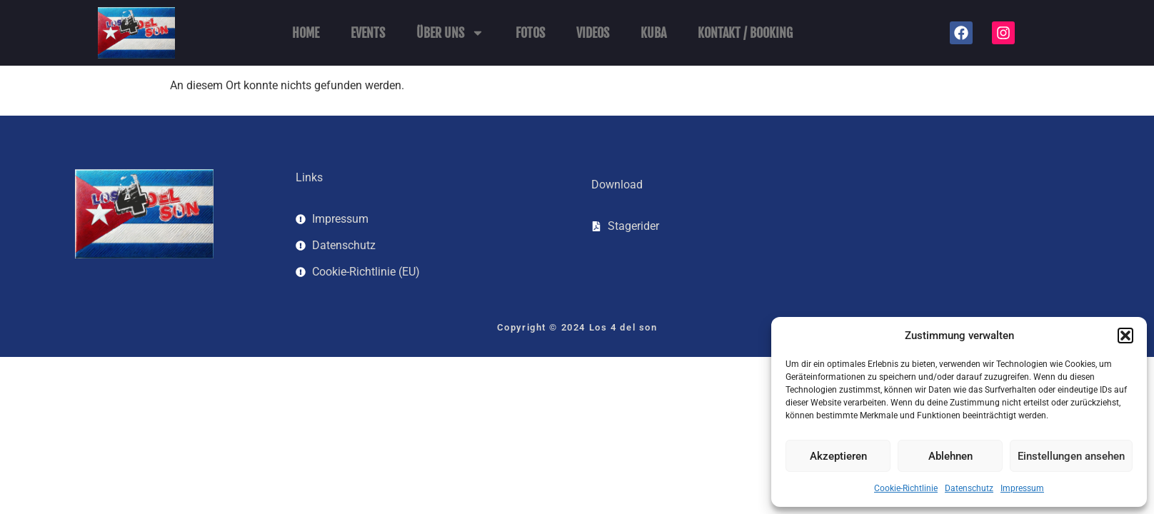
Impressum (1022, 488)
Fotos (530, 33)
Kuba (653, 33)
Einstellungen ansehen (1071, 456)
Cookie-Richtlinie (906, 488)
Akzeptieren (838, 456)
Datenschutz (969, 488)
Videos (592, 33)
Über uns (450, 32)
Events (368, 33)
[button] (1125, 335)
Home (305, 33)
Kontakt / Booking (745, 33)
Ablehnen (950, 456)
